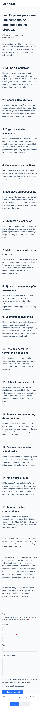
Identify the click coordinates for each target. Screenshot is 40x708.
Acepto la (14, 686)
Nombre (5, 624)
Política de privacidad (18, 686)
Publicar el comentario (13, 692)
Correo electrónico (9, 635)
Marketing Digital (8, 37)
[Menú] (37, 4)
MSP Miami (9, 3)
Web (4, 645)
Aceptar (14, 704)
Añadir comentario (9, 655)
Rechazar (25, 704)
